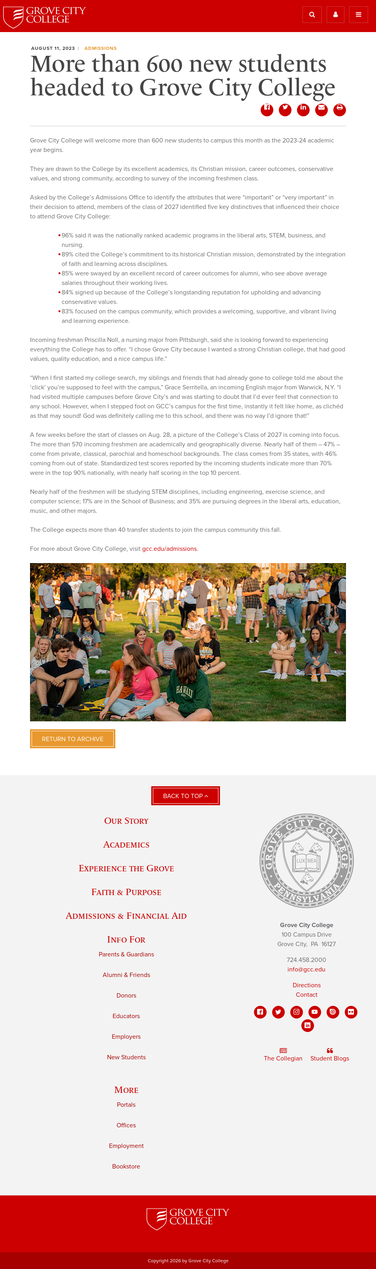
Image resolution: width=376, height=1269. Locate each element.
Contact (307, 995)
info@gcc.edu (306, 969)
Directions (307, 985)
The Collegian (283, 1054)
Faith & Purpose (126, 891)
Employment (126, 1146)
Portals (126, 1105)
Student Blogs (329, 1054)
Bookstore (126, 1166)
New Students (126, 1057)
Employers (126, 1037)
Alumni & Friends (126, 975)
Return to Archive (72, 739)
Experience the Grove (126, 868)
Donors (126, 996)
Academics (126, 844)
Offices (126, 1125)
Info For (126, 939)
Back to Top (185, 796)
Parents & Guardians (126, 954)
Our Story (126, 820)
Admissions (101, 48)
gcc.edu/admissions (169, 549)
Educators (126, 1016)
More (126, 1089)
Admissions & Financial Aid (126, 915)
